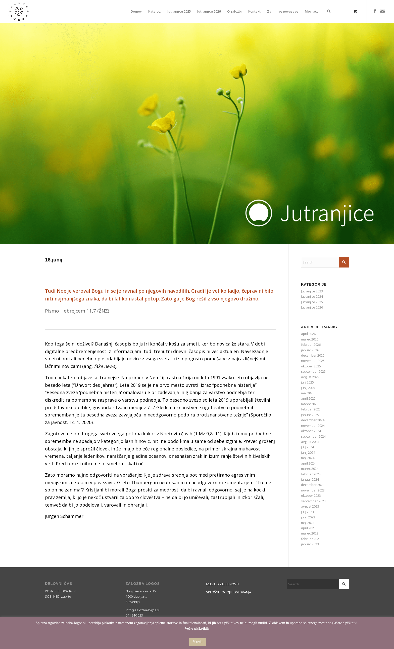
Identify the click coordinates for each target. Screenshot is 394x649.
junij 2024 (308, 452)
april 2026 (308, 333)
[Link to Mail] (382, 11)
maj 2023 (307, 522)
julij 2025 (307, 382)
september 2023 (313, 501)
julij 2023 (307, 512)
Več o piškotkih (197, 628)
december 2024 (312, 420)
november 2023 (313, 490)
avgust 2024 (310, 441)
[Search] (329, 11)
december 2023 (312, 484)
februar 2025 (311, 409)
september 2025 (313, 371)
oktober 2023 (311, 495)
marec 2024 (309, 468)
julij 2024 (307, 447)
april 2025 (308, 398)
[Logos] (19, 11)
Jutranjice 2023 (312, 291)
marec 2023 (309, 533)
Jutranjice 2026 (312, 307)
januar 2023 (310, 544)
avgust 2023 (310, 506)
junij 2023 (308, 517)
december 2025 (312, 355)
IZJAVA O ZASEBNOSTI (222, 584)
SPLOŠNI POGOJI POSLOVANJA (228, 592)
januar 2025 (310, 414)
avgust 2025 (310, 377)
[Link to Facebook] (375, 11)
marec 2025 (309, 404)
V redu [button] (197, 642)
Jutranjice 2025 (312, 302)
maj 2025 (307, 393)
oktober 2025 (311, 366)
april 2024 (308, 463)
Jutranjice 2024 (312, 296)
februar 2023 (311, 539)
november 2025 (313, 360)
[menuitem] (136, 11)
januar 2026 (310, 350)
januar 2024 (310, 479)
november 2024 (313, 425)
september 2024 (313, 436)
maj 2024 (307, 457)
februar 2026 (311, 344)
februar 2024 (311, 474)
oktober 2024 (311, 431)
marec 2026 (309, 339)
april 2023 (308, 528)
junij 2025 (308, 388)
